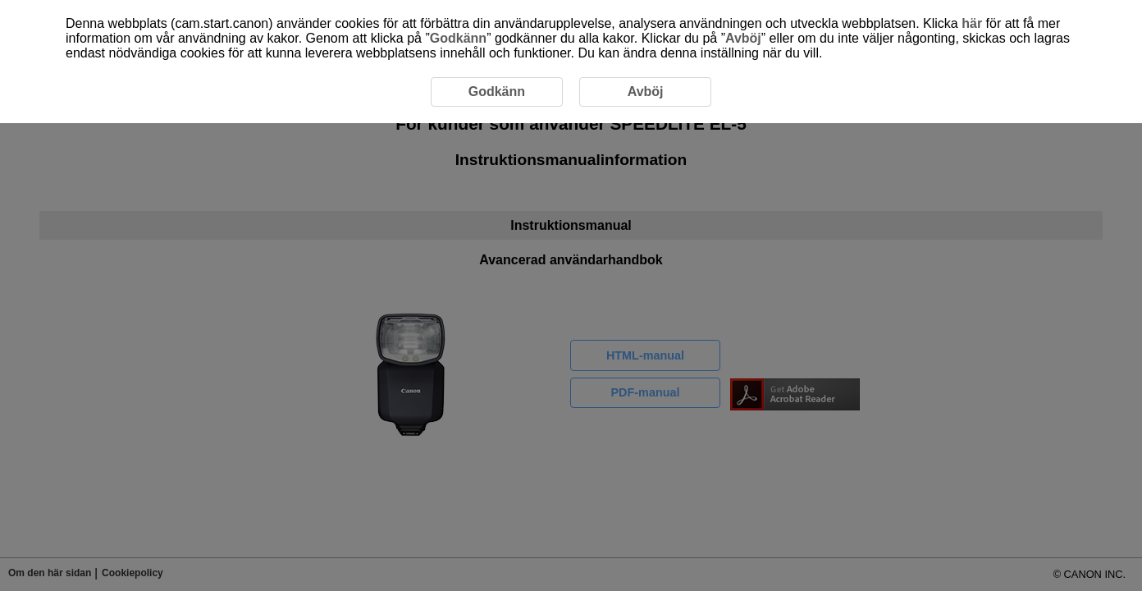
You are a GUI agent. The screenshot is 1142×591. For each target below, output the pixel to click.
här (972, 23)
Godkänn (458, 38)
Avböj (743, 38)
